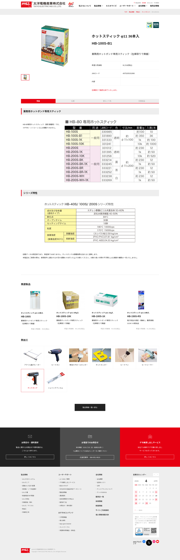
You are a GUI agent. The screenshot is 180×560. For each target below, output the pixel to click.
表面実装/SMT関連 (28, 496)
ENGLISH (150, 3)
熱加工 (138, 12)
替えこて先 (107, 101)
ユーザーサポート (65, 474)
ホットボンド (146, 12)
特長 (38, 101)
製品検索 (137, 3)
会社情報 (99, 474)
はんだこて (25, 482)
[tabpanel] (54, 46)
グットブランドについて (104, 489)
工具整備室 (63, 517)
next (157, 474)
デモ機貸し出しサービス (67, 482)
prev (154, 474)
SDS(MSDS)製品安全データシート (71, 489)
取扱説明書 (63, 492)
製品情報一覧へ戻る (90, 407)
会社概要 (100, 479)
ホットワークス (64, 527)
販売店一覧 (100, 497)
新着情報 (99, 506)
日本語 (144, 3)
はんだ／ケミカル (27, 505)
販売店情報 (154, 6)
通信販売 (62, 496)
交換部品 (141, 101)
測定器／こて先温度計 (29, 489)
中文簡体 (156, 3)
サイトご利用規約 (102, 510)
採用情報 (99, 501)
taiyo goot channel (65, 524)
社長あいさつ (101, 482)
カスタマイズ (111, 6)
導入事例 (62, 520)
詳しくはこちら (30, 457)
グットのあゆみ (102, 492)
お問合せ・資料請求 (66, 505)
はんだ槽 (25, 492)
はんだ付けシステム (28, 479)
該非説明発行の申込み (67, 499)
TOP (125, 12)
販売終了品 (63, 502)
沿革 (98, 486)
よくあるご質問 (64, 479)
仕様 (72, 101)
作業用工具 (25, 512)
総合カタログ (64, 486)
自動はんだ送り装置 (28, 486)
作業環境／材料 (27, 502)
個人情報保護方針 (102, 515)
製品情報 (131, 12)
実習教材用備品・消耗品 (67, 530)
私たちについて (85, 6)
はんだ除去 (25, 499)
